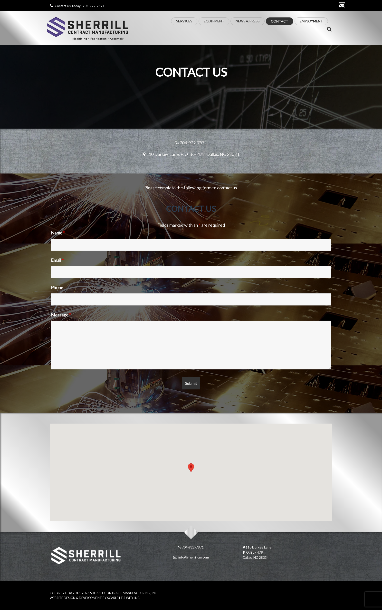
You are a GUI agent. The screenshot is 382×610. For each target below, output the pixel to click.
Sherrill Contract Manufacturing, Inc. (124, 593)
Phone (57, 287)
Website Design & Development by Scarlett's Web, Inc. (95, 598)
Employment (311, 21)
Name (58, 232)
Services (184, 21)
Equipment (214, 21)
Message (61, 314)
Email (57, 260)
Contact (279, 21)
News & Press (247, 21)
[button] (191, 467)
